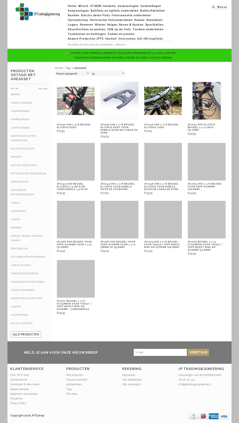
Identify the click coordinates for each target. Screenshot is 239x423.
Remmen (86, 24)
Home (72, 6)
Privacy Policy (18, 403)
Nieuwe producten (76, 379)
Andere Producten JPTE (86, 38)
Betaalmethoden (19, 389)
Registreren (128, 374)
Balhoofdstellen (152, 10)
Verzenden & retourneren (24, 384)
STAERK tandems (103, 6)
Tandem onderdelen (148, 29)
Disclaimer (16, 398)
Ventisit (111, 38)
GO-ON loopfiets (150, 38)
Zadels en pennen (120, 34)
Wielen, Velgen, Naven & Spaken (119, 24)
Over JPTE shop (19, 374)
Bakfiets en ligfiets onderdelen (115, 10)
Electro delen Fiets (95, 15)
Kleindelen (154, 20)
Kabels (139, 20)
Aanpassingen (128, 6)
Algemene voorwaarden (24, 393)
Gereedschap (78, 20)
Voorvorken (127, 38)
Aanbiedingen (150, 6)
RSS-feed (71, 393)
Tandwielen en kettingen (87, 34)
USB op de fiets (119, 29)
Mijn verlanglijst (131, 384)
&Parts (83, 6)
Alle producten (26, 334)
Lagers (73, 24)
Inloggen (73, 45)
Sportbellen (154, 24)
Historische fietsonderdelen (111, 20)
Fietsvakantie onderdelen (131, 15)
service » (121, 45)
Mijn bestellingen (132, 379)
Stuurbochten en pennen (86, 29)
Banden (73, 15)
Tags (68, 68)
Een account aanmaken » (99, 45)
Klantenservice (18, 379)
